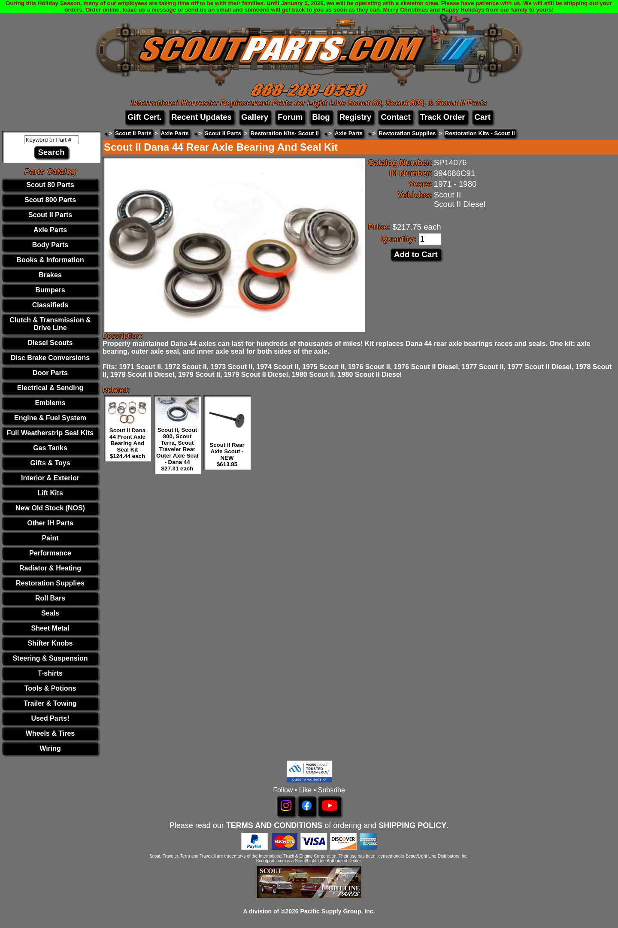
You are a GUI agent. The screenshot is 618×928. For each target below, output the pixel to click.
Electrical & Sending (50, 387)
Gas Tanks (50, 448)
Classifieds (50, 305)
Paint (50, 538)
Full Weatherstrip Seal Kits (50, 433)
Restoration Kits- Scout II (284, 133)
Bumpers (50, 290)
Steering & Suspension (50, 658)
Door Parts (50, 372)
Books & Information (50, 260)
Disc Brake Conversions (50, 357)
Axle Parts (50, 230)
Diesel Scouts (50, 342)
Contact (395, 116)
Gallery (254, 116)
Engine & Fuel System (50, 418)
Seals (50, 613)
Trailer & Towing (50, 703)
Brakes (50, 275)
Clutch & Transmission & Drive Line (50, 323)
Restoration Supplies (50, 583)
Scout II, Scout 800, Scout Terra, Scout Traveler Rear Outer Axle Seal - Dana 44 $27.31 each (177, 449)
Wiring (50, 748)
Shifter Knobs (50, 643)
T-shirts (50, 673)
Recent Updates (201, 116)
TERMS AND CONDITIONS (274, 825)
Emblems (50, 402)
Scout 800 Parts (50, 199)
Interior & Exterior (50, 478)
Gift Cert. (144, 116)
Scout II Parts (50, 214)
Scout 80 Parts (50, 184)
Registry (355, 116)
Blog (321, 116)
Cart (483, 116)
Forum (290, 116)
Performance (50, 553)
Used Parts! (50, 718)
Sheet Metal (50, 628)
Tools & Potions (50, 688)
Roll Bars (50, 598)
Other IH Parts (50, 523)
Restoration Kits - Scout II (480, 133)
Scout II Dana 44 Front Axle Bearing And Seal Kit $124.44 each (127, 443)
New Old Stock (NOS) (50, 508)
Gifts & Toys (50, 463)
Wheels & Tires (50, 733)
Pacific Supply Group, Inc (336, 911)
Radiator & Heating (50, 568)
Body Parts (50, 245)
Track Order (442, 116)
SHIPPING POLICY (412, 825)
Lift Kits (50, 493)
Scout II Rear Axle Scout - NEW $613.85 (226, 454)
